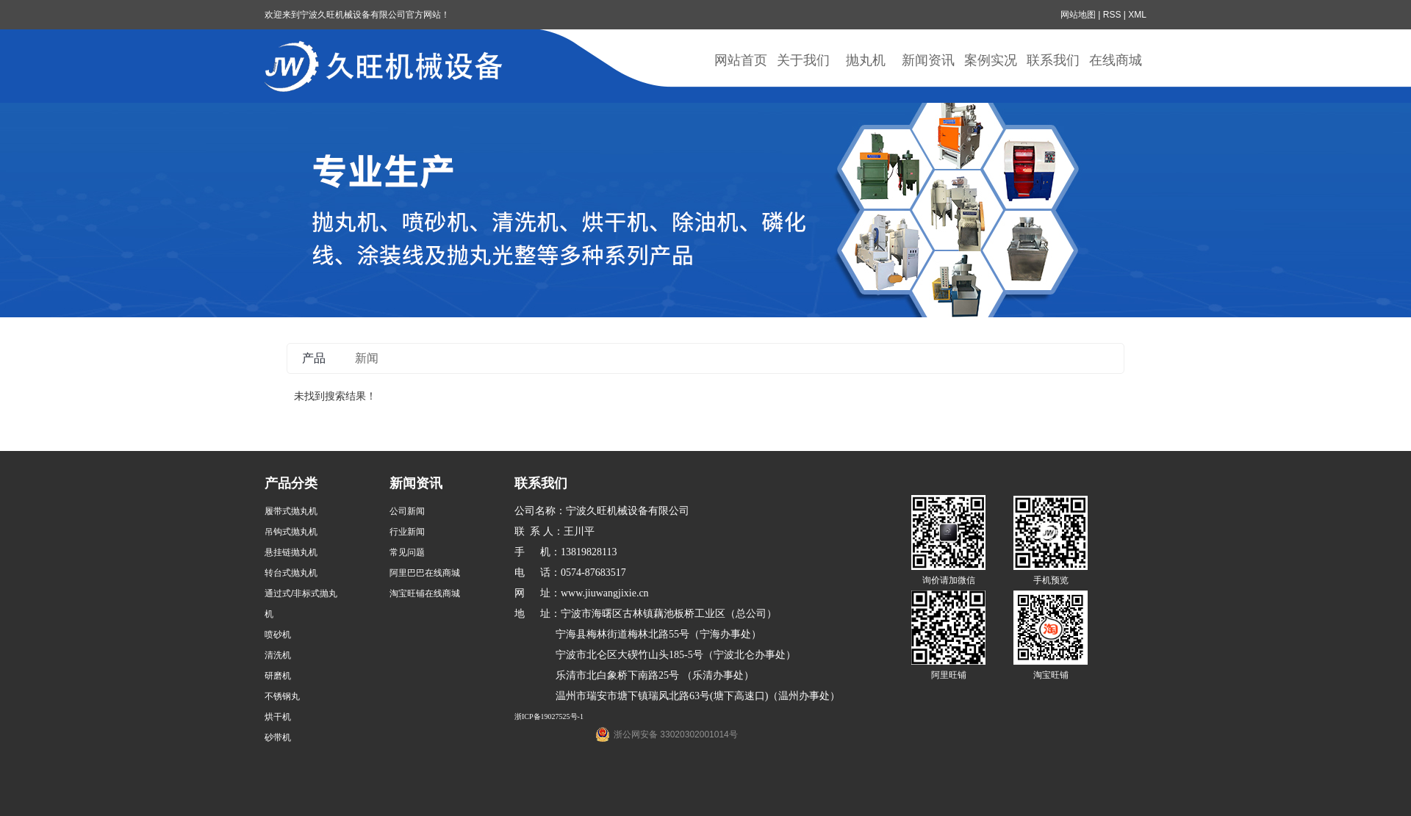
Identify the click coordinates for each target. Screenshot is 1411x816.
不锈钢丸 (282, 696)
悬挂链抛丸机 (291, 552)
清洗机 (278, 655)
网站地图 (1078, 15)
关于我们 (803, 60)
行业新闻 (407, 532)
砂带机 (278, 737)
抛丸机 (866, 60)
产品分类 (291, 483)
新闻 (366, 358)
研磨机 (278, 676)
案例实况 (990, 60)
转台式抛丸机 (291, 573)
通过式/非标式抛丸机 (301, 603)
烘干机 (278, 717)
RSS (1112, 15)
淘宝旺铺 (1051, 675)
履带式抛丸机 (291, 511)
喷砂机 (278, 634)
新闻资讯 (928, 60)
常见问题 (407, 552)
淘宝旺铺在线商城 (424, 593)
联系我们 (1053, 60)
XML (1137, 15)
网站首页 (740, 60)
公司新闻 (407, 511)
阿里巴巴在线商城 (424, 573)
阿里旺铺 (948, 675)
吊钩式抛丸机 (291, 532)
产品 (314, 358)
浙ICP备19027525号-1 (549, 716)
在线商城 (1115, 60)
